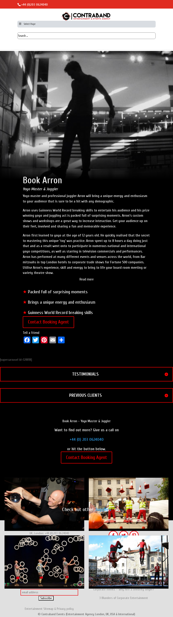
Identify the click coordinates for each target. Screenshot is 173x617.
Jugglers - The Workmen (128, 504)
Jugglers (103, 509)
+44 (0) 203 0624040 (87, 439)
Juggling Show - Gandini (44, 562)
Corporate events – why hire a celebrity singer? (123, 589)
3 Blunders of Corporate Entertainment (123, 598)
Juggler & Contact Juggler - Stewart (44, 504)
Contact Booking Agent (48, 322)
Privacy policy (65, 609)
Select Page (26, 23)
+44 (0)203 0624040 (34, 5)
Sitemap (48, 609)
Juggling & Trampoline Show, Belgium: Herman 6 (128, 562)
